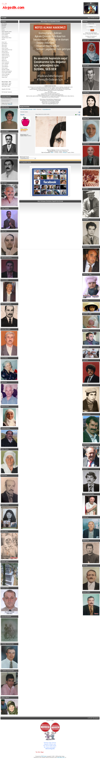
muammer (10, 104)
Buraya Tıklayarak (87, 34)
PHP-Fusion (44, 756)
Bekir (52, 152)
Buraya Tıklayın (91, 37)
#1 (77, 114)
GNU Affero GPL (61, 757)
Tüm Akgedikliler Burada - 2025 (28, 109)
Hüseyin (65, 152)
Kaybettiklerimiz (46, 109)
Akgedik (22, 114)
